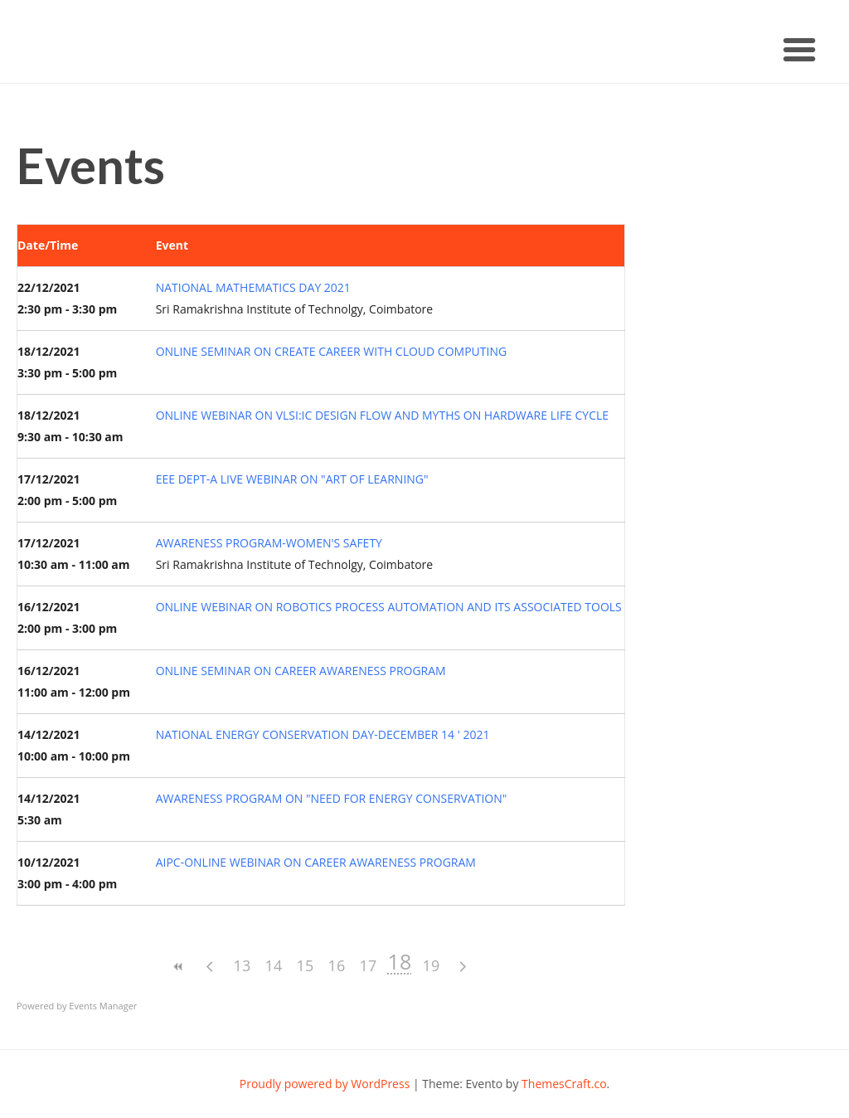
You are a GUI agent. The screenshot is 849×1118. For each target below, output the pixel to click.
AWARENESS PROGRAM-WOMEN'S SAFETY (269, 543)
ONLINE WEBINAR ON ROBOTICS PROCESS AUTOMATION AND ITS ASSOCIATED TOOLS (389, 607)
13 (242, 965)
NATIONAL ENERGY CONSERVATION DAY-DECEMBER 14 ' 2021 (323, 734)
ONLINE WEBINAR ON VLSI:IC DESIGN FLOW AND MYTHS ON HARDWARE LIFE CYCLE (382, 415)
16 (337, 965)
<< (179, 966)
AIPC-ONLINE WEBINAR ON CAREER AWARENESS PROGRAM (316, 862)
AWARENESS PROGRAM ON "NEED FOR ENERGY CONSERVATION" (331, 798)
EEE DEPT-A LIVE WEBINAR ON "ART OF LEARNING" (292, 479)
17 (368, 965)
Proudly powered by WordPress (325, 1083)
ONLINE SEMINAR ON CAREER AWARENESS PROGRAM (301, 670)
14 (274, 965)
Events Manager (103, 1005)
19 (431, 965)
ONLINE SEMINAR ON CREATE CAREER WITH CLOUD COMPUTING (331, 351)
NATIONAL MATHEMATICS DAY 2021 (253, 287)
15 (305, 965)
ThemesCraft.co (564, 1083)
